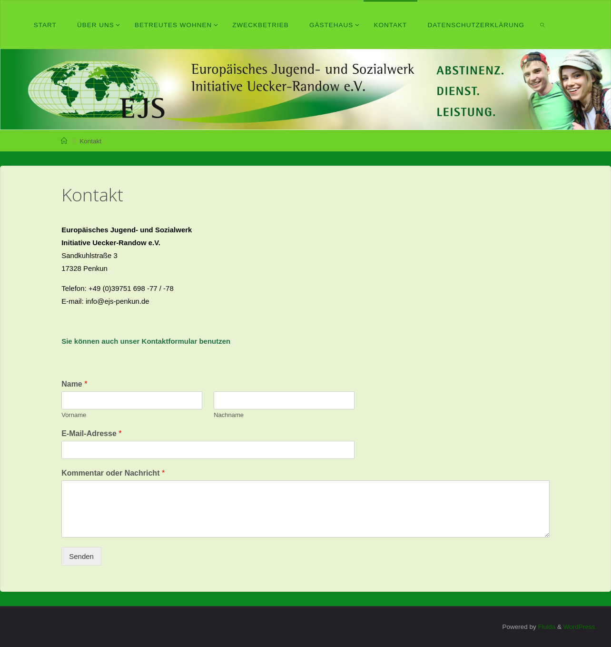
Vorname (73, 414)
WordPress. (580, 626)
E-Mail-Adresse (91, 433)
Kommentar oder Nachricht (113, 473)
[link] (543, 24)
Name (74, 384)
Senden (81, 556)
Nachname (229, 414)
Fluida (546, 626)
